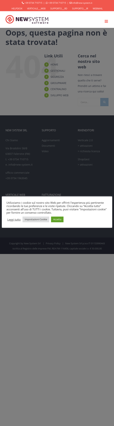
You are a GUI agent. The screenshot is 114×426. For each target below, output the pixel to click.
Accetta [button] (57, 219)
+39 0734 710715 (33, 2)
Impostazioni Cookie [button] (36, 219)
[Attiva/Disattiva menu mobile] (107, 21)
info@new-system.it (82, 2)
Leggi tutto (14, 219)
